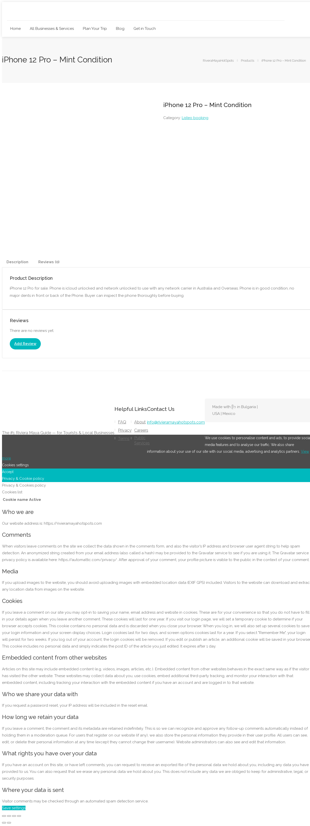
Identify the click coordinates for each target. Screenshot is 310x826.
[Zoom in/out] (4, 816)
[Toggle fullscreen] (9, 816)
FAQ (122, 422)
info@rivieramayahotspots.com (176, 422)
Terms (123, 438)
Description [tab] (17, 262)
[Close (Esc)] (19, 816)
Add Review (25, 343)
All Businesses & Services (52, 28)
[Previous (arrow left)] (4, 822)
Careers (141, 430)
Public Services (142, 440)
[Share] (14, 816)
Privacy (124, 430)
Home (15, 28)
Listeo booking (195, 118)
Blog (120, 28)
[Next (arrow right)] (9, 822)
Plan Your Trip (95, 28)
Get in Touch (144, 28)
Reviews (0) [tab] (48, 262)
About (140, 422)
